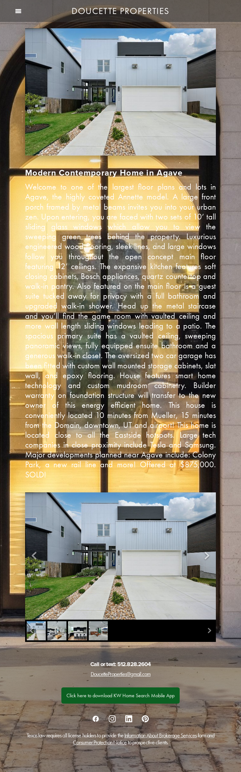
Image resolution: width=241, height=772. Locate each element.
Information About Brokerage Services (160, 735)
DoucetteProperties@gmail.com (121, 674)
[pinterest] (145, 718)
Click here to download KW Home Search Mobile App (120, 695)
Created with (120, 757)
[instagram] (112, 718)
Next (207, 556)
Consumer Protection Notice (100, 742)
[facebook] (96, 718)
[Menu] (18, 11)
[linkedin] (129, 718)
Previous (34, 556)
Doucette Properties (120, 10)
